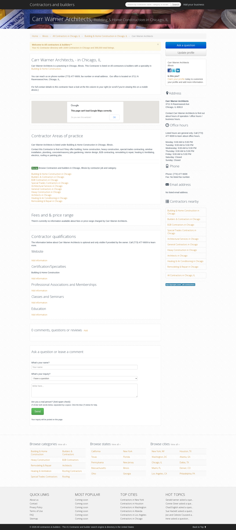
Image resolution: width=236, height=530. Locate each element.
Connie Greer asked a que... (179, 503)
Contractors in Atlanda (131, 511)
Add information (39, 260)
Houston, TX (185, 451)
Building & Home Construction (46, 68)
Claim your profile (176, 79)
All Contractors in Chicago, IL (66, 36)
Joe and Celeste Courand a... (179, 514)
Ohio (93, 473)
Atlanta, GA (185, 456)
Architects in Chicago (41, 195)
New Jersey (128, 462)
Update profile (186, 52)
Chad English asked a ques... (179, 507)
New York (127, 451)
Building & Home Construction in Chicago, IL (106, 36)
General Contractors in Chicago (46, 189)
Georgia (127, 473)
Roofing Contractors (72, 471)
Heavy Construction (40, 459)
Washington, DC (159, 456)
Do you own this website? (81, 117)
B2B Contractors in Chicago (44, 180)
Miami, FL (156, 468)
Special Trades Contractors (44, 476)
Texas (94, 456)
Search (175, 4)
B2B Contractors (70, 459)
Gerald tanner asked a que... (179, 499)
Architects (67, 465)
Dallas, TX (184, 462)
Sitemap (34, 518)
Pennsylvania (97, 462)
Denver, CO (185, 468)
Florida (126, 456)
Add (86, 330)
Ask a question (186, 45)
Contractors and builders (52, 4)
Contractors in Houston (131, 503)
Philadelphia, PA (187, 473)
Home (35, 36)
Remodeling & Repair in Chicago (46, 201)
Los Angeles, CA (159, 473)
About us (34, 499)
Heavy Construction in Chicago (46, 192)
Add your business (193, 4)
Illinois (45, 36)
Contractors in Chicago (131, 518)
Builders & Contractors (68, 453)
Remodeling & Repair (41, 465)
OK (114, 117)
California (95, 451)
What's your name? (40, 362)
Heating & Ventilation (41, 471)
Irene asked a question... (177, 518)
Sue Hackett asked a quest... (179, 511)
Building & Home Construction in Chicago (51, 173)
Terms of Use (36, 511)
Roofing (66, 476)
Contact (33, 503)
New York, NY (158, 451)
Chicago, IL (157, 462)
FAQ (32, 514)
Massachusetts (98, 468)
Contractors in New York (132, 499)
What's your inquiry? (40, 374)
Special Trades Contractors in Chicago (49, 183)
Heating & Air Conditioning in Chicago (49, 198)
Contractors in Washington (133, 507)
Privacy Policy (36, 507)
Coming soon (81, 499)
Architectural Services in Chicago (47, 186)
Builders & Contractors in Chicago (47, 177)
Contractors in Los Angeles (133, 514)
